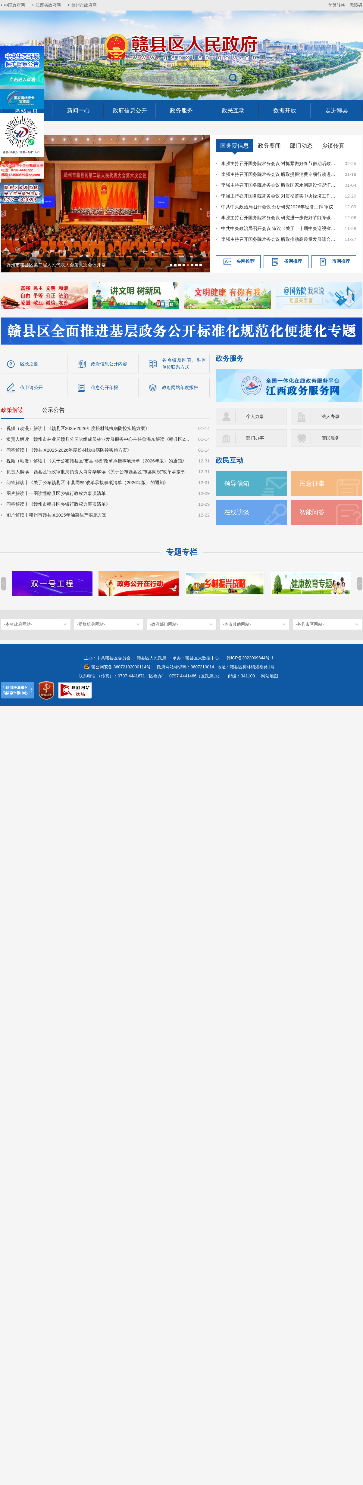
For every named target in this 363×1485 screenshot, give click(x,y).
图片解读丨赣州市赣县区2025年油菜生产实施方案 (56, 514)
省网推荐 (293, 261)
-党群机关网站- (91, 624)
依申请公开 (31, 387)
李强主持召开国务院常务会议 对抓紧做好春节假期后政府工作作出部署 (279, 163)
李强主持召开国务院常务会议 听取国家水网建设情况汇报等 (279, 185)
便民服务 (330, 437)
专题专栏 (181, 552)
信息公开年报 (104, 387)
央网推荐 (245, 261)
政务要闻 (269, 146)
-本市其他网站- (237, 624)
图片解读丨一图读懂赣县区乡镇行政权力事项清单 (56, 493)
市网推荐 (341, 261)
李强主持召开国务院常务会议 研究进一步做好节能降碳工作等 (279, 217)
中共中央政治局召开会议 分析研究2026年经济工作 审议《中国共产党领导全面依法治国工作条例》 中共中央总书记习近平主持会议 (279, 206)
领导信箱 (236, 483)
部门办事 (255, 437)
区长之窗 (29, 363)
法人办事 (330, 416)
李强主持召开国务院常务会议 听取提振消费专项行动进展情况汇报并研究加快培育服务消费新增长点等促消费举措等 (279, 174)
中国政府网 (14, 5)
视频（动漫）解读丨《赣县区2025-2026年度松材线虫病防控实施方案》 (78, 428)
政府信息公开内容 (109, 363)
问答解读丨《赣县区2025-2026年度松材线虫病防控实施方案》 (69, 450)
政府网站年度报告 (180, 387)
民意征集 (312, 483)
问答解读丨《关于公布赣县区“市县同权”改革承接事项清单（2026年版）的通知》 (87, 482)
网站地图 (269, 675)
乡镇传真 (333, 146)
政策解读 (12, 410)
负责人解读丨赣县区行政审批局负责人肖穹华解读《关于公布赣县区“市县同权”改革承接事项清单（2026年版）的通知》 (99, 471)
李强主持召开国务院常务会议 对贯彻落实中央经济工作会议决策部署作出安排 (279, 195)
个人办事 (255, 416)
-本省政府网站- (18, 624)
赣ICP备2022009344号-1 (250, 657)
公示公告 (53, 410)
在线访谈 (236, 512)
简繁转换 (336, 5)
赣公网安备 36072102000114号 (121, 666)
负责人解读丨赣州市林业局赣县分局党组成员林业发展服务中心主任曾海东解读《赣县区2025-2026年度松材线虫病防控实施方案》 (99, 439)
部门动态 (301, 146)
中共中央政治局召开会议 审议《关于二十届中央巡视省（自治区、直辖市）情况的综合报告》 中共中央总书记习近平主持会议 (279, 228)
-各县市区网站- (310, 624)
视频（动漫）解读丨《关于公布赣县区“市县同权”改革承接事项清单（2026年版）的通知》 (96, 460)
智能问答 (312, 512)
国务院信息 (234, 146)
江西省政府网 (48, 5)
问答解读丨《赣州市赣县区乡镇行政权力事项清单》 (58, 504)
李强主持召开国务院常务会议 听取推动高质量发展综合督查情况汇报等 (279, 239)
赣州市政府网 (84, 5)
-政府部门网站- (164, 624)
